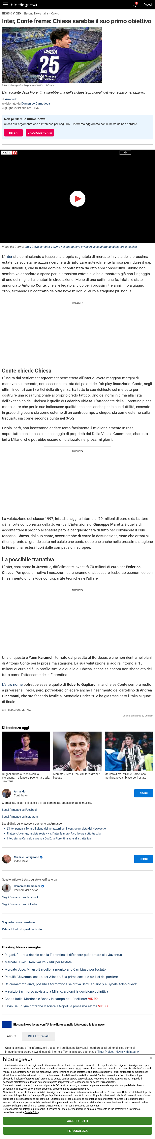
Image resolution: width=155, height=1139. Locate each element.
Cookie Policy (32, 1112)
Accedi (147, 4)
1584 (78, 1068)
